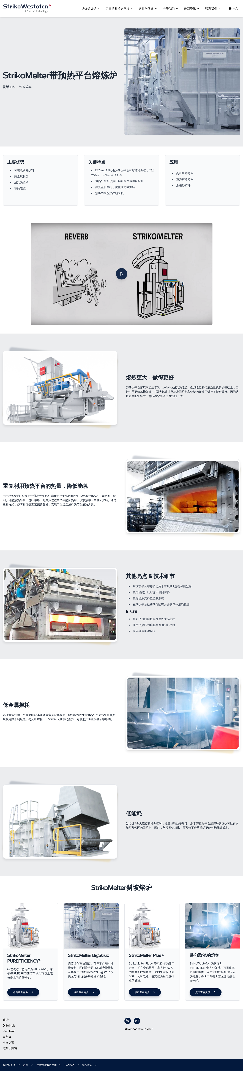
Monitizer (9, 1031)
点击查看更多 (23, 992)
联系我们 (213, 8)
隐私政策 (89, 1065)
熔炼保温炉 (91, 8)
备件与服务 (148, 8)
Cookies (71, 1065)
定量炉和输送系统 (119, 8)
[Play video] (121, 273)
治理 (28, 1065)
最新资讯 (192, 8)
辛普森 (7, 1037)
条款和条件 (11, 1065)
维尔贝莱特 (10, 1048)
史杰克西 (8, 1043)
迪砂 (6, 1020)
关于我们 (170, 8)
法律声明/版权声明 (49, 1065)
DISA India (9, 1025)
